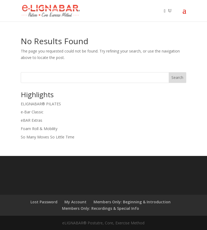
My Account (75, 201)
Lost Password (43, 201)
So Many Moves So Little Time (47, 137)
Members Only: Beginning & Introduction (132, 201)
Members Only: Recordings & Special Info (100, 208)
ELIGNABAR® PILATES (41, 103)
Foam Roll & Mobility (39, 128)
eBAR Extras (31, 120)
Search (177, 77)
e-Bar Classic (32, 111)
